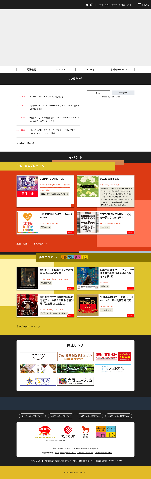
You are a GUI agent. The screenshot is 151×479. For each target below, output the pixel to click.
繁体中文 (122, 5)
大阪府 (57, 453)
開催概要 (31, 69)
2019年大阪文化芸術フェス (61, 416)
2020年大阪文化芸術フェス (32, 416)
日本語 (101, 5)
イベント (60, 69)
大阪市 (62, 453)
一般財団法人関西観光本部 (103, 453)
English (107, 5)
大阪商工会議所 (71, 453)
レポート (90, 69)
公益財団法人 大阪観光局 (85, 453)
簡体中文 (114, 5)
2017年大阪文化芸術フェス (119, 416)
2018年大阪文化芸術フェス (90, 416)
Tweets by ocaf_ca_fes (111, 97)
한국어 (129, 5)
